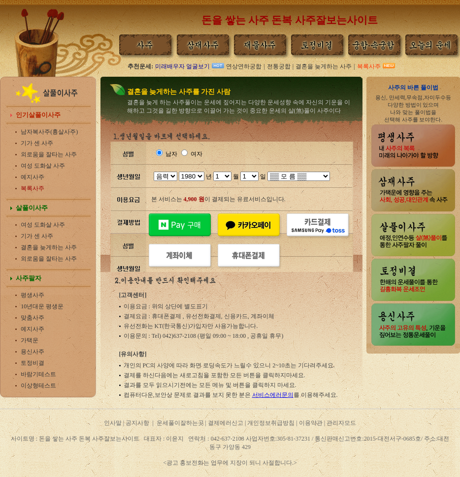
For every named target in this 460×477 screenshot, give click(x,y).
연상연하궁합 (244, 66)
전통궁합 (279, 66)
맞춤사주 (32, 317)
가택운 (29, 340)
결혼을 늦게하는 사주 (324, 66)
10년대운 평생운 (42, 306)
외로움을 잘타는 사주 (49, 154)
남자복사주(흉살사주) (49, 131)
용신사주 (32, 351)
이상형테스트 (38, 385)
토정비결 (32, 362)
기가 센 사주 (37, 143)
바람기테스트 (38, 374)
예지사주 (32, 177)
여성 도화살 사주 (43, 165)
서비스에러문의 (273, 394)
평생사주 (32, 295)
